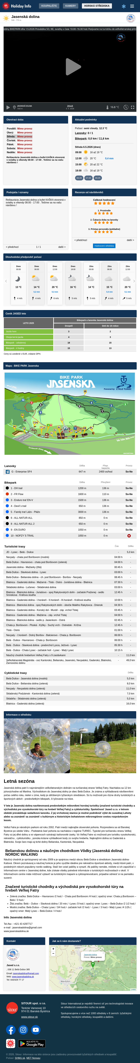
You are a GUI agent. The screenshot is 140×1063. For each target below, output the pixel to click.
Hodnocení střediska (104, 246)
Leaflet (133, 989)
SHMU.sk (20, 1058)
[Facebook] (11, 1030)
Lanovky (80, 133)
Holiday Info (14, 4)
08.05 (97, 178)
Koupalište (49, 6)
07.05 (88, 178)
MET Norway (33, 1058)
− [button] (53, 953)
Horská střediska (97, 6)
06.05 (79, 178)
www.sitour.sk (29, 1016)
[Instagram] (23, 1030)
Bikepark (81, 138)
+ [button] (53, 949)
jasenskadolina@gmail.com (26, 973)
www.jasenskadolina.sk (23, 976)
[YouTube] (35, 1030)
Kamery (70, 6)
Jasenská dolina (90, 955)
